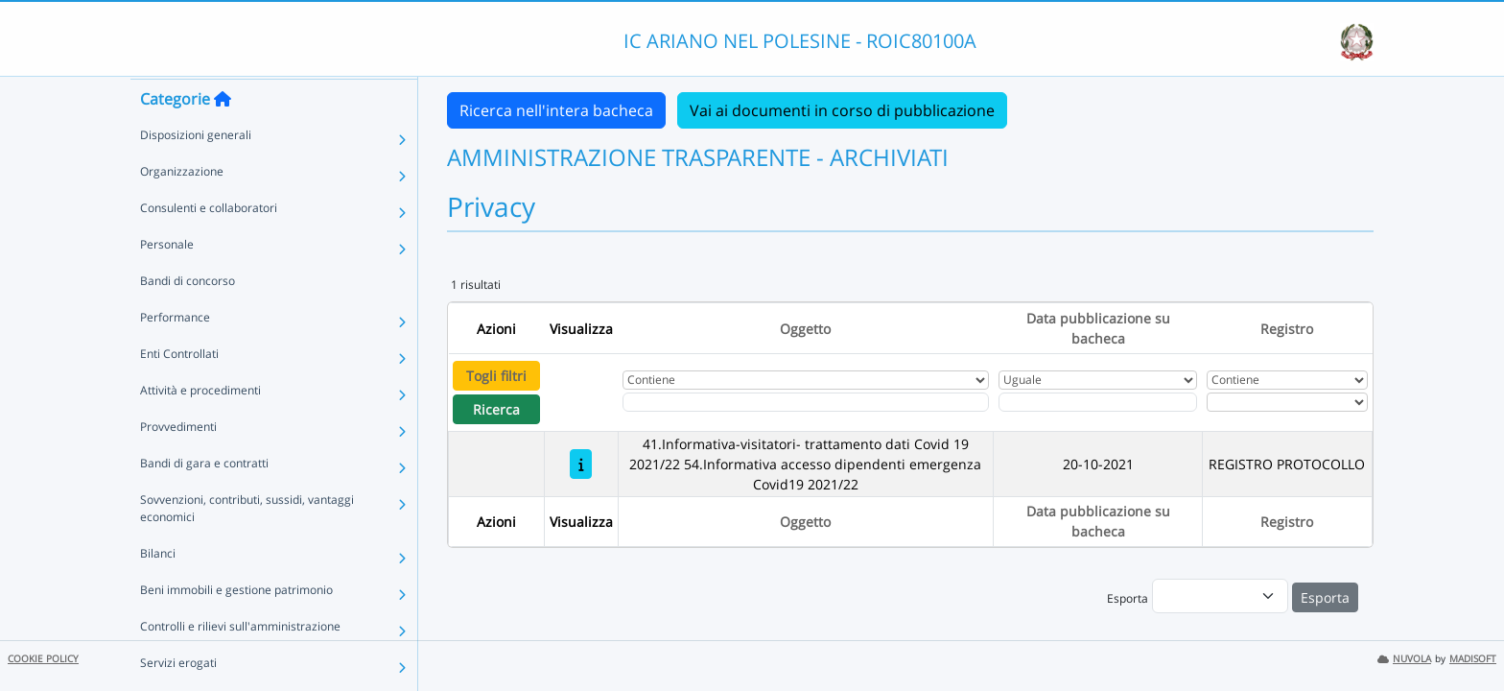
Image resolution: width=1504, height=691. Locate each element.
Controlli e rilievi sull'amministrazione (240, 663)
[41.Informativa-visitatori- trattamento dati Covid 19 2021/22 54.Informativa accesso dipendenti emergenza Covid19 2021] (581, 464)
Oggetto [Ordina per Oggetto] (805, 329)
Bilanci (158, 590)
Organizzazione (181, 208)
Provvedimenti (178, 463)
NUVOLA (1404, 659)
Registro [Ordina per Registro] (1286, 329)
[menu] (1220, 596)
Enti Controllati (179, 390)
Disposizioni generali (195, 171)
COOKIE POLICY (43, 659)
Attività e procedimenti (200, 426)
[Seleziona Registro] (1287, 402)
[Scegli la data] (1098, 402)
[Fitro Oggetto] (806, 402)
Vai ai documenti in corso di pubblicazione (842, 110)
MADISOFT (1472, 659)
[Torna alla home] (222, 135)
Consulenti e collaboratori (208, 244)
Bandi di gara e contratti (204, 499)
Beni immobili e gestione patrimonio (236, 626)
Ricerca (496, 409)
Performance (175, 354)
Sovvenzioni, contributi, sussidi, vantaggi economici (247, 544)
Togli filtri (496, 376)
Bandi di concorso (187, 317)
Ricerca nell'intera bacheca (556, 110)
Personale (167, 281)
